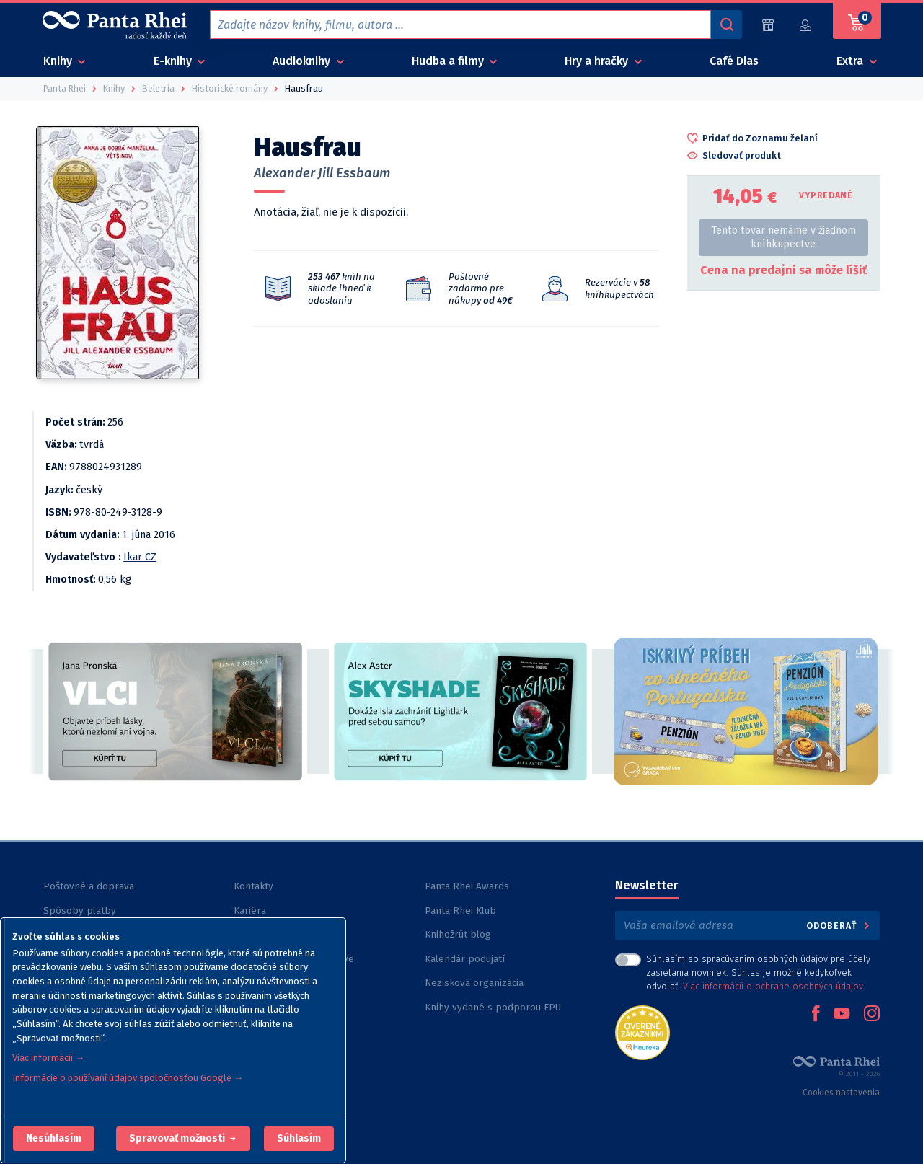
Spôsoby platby (79, 910)
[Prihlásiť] (806, 25)
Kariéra (250, 910)
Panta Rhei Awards (467, 886)
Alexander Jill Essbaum (322, 173)
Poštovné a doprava (88, 886)
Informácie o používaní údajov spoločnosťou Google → (127, 1077)
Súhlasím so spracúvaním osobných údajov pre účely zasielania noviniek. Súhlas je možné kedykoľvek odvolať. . (758, 972)
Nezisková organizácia (474, 982)
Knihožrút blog (458, 934)
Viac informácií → (48, 1057)
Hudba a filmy (449, 61)
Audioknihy (303, 61)
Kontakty (253, 886)
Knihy (59, 61)
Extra (851, 61)
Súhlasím (299, 1138)
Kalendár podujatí (465, 959)
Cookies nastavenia (841, 1093)
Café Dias (734, 61)
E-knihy (174, 61)
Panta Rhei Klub (460, 910)
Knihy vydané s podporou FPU (493, 1007)
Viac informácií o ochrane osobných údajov (772, 986)
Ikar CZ (139, 557)
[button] (53, 1138)
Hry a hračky (598, 61)
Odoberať (839, 925)
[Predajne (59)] (768, 25)
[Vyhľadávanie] (726, 24)
